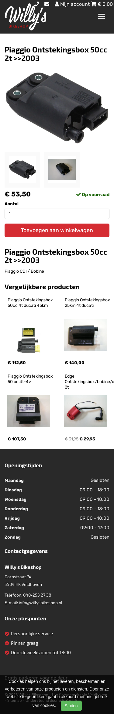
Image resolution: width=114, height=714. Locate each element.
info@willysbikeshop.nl (40, 602)
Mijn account (73, 4)
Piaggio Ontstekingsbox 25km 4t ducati (88, 302)
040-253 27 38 (37, 594)
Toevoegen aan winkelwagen (57, 230)
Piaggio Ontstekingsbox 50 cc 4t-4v (31, 379)
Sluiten (71, 705)
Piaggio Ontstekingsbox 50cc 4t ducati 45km (31, 302)
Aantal (12, 203)
